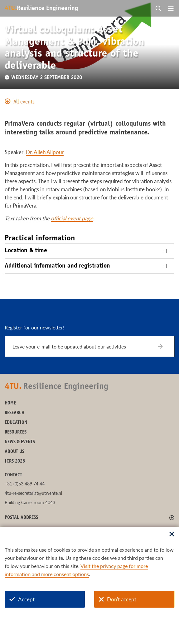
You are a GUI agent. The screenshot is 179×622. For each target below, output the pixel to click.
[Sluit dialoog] (172, 534)
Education (16, 422)
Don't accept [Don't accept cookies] (117, 599)
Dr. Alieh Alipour (45, 152)
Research (14, 413)
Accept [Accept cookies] (22, 599)
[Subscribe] (164, 346)
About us (14, 451)
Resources (16, 432)
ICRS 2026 (15, 461)
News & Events (20, 442)
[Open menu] (171, 8)
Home (10, 403)
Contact (13, 475)
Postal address (21, 517)
